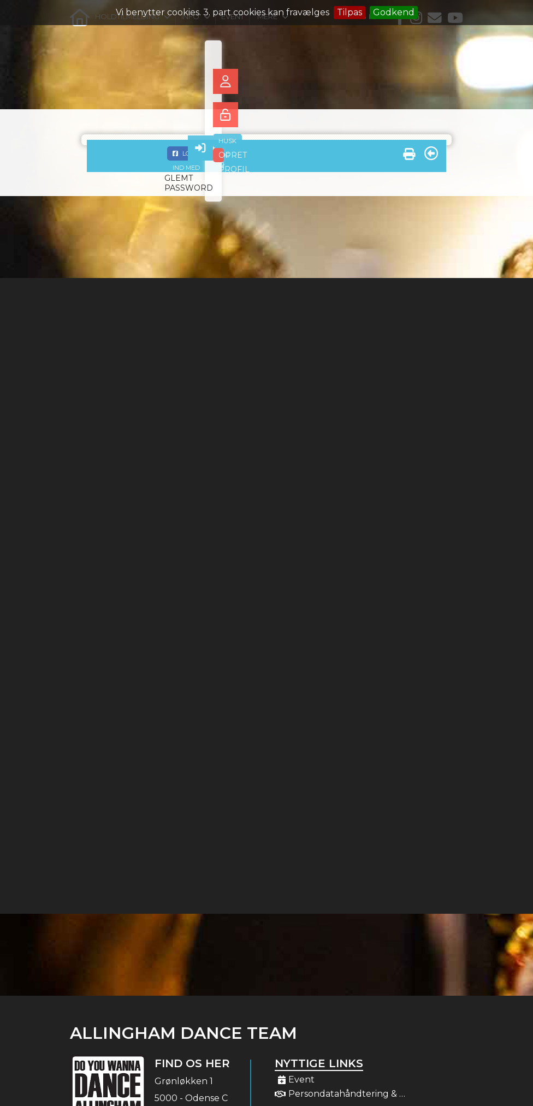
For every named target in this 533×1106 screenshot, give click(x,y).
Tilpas (349, 12)
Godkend (393, 12)
